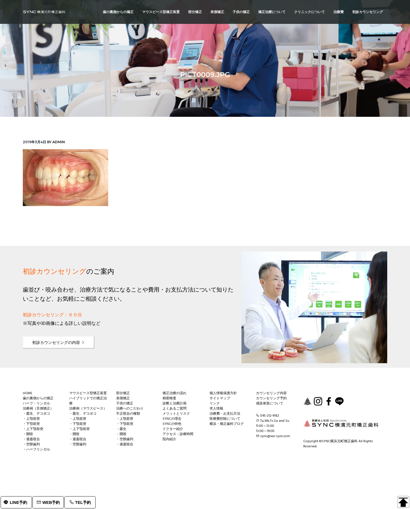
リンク (215, 403)
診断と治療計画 (174, 403)
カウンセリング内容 (271, 393)
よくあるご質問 (174, 409)
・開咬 (28, 434)
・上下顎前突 (33, 429)
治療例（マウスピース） (88, 409)
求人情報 (216, 409)
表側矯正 (123, 398)
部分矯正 (123, 393)
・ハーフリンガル (36, 449)
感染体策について (269, 403)
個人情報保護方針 (223, 393)
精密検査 (169, 398)
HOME (27, 393)
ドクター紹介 (173, 429)
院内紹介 (169, 439)
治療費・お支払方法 (225, 414)
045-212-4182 (269, 416)
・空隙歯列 (31, 444)
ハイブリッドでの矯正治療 (88, 401)
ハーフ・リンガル (36, 403)
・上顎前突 (31, 419)
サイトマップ (220, 398)
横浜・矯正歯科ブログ (227, 424)
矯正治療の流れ (174, 393)
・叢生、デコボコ (36, 414)
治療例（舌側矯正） (38, 409)
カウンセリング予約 (271, 398)
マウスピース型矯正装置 (88, 393)
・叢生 (121, 429)
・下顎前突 (31, 424)
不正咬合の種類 (128, 414)
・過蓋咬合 (31, 439)
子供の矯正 (124, 403)
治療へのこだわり (130, 409)
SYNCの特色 (172, 424)
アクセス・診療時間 (178, 434)
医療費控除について (225, 419)
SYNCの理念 (172, 419)
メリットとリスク (176, 414)
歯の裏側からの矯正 (38, 398)
